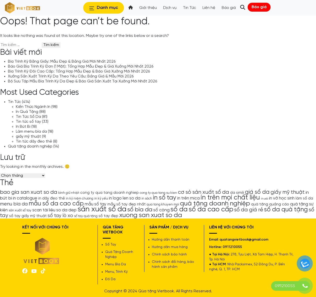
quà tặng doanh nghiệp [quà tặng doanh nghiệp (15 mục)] (215, 203)
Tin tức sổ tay (28, 122)
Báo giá (259, 7)
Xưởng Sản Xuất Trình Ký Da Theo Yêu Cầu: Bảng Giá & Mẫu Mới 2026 (71, 76)
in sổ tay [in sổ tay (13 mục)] (164, 198)
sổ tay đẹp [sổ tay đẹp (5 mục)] (108, 216)
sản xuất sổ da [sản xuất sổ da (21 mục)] (102, 209)
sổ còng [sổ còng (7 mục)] (161, 210)
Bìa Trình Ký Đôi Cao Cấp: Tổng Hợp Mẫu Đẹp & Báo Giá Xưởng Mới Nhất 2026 (79, 71)
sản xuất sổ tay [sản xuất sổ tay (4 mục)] (20, 210)
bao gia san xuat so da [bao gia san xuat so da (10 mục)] (28, 192)
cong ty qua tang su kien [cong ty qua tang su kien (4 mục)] (158, 193)
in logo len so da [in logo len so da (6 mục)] (124, 198)
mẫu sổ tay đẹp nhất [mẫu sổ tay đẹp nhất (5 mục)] (126, 204)
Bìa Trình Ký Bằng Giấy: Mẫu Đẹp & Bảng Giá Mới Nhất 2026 (62, 61)
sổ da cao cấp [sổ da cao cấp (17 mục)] (211, 209)
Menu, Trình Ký (116, 272)
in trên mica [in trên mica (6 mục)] (188, 198)
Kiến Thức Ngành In (33, 107)
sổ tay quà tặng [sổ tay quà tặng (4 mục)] (86, 216)
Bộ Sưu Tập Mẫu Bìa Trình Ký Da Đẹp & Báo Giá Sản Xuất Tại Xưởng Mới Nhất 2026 (82, 81)
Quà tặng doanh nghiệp (30, 146)
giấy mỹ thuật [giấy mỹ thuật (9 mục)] (288, 192)
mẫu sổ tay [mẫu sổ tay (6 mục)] (95, 204)
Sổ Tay (110, 245)
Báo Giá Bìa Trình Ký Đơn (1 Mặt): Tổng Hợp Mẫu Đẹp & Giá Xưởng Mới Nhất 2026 (80, 66)
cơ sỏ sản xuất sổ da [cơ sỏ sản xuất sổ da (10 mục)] (203, 192)
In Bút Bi (23, 126)
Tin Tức (14, 102)
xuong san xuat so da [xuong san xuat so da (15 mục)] (150, 215)
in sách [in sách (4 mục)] (146, 198)
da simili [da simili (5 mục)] (237, 193)
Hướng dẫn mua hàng (170, 247)
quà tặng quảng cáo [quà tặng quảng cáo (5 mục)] (270, 204)
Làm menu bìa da (31, 131)
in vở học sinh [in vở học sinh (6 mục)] (282, 198)
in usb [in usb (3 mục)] (264, 198)
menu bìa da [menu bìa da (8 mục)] (14, 204)
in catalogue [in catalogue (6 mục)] (25, 198)
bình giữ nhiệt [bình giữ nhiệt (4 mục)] (68, 193)
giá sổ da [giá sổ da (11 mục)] (257, 192)
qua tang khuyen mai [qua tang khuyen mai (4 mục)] (163, 204)
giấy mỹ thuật (28, 136)
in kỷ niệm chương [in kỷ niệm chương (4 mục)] (79, 198)
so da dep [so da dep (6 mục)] (66, 210)
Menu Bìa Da (115, 264)
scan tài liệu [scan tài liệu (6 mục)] (43, 210)
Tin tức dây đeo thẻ (34, 141)
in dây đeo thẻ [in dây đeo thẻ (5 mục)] (51, 198)
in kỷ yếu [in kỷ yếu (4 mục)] (101, 198)
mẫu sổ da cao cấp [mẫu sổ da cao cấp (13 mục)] (56, 203)
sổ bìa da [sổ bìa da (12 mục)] (139, 210)
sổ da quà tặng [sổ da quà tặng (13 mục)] (286, 209)
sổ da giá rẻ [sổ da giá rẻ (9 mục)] (248, 210)
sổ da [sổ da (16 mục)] (179, 209)
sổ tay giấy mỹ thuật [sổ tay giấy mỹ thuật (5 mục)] (28, 216)
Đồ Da (110, 279)
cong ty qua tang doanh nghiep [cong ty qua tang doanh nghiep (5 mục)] (109, 193)
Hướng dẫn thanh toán (170, 240)
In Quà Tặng (27, 112)
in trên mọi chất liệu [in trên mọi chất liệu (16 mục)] (230, 197)
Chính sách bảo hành (169, 254)
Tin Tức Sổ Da (28, 117)
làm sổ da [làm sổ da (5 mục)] (304, 198)
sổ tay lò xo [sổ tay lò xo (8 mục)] (60, 215)
